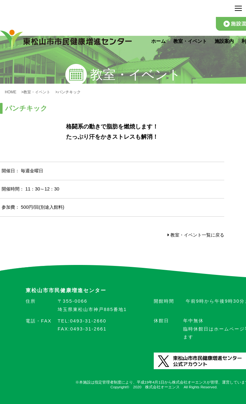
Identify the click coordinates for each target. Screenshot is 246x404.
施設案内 (224, 41)
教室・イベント (190, 41)
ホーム (158, 41)
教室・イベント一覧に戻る (196, 234)
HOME (12, 92)
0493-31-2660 (82, 320)
